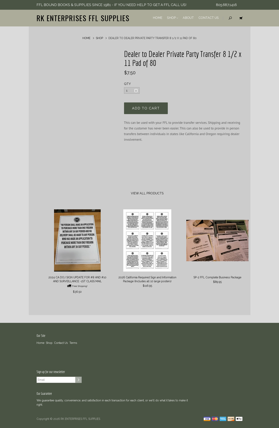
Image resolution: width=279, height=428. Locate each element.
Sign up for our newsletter (51, 372)
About (188, 18)
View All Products (147, 193)
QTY (127, 84)
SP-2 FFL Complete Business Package (217, 277)
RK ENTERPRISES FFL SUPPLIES (83, 17)
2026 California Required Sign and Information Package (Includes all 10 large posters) (147, 279)
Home (157, 18)
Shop (172, 18)
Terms (73, 342)
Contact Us (209, 18)
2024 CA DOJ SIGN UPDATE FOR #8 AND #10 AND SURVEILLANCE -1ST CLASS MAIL (77, 279)
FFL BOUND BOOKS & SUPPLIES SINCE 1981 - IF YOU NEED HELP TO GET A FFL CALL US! (111, 5)
